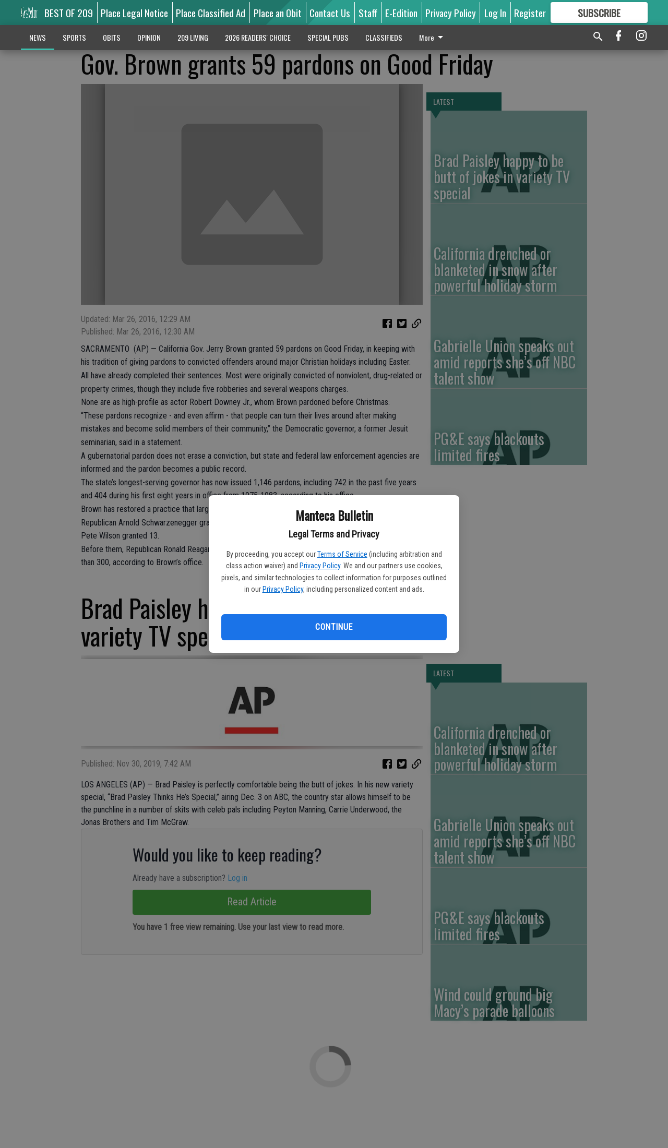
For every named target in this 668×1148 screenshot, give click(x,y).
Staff (368, 12)
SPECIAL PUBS (328, 37)
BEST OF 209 (68, 12)
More (433, 37)
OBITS (112, 37)
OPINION (149, 37)
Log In (495, 12)
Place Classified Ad (210, 12)
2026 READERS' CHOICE (258, 37)
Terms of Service (342, 554)
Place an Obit (278, 12)
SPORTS (74, 37)
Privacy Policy (320, 565)
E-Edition (401, 12)
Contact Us (329, 12)
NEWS (37, 37)
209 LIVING (192, 37)
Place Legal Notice (134, 12)
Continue (333, 627)
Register (530, 12)
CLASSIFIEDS (383, 37)
